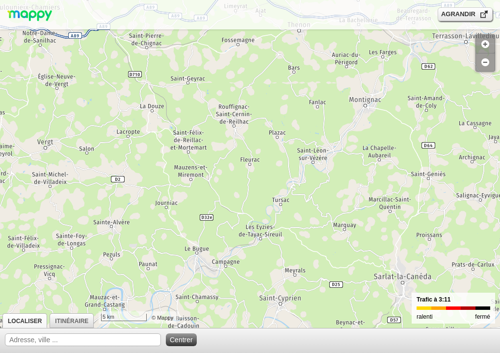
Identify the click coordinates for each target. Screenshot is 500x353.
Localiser (25, 321)
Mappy (165, 318)
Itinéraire (71, 321)
